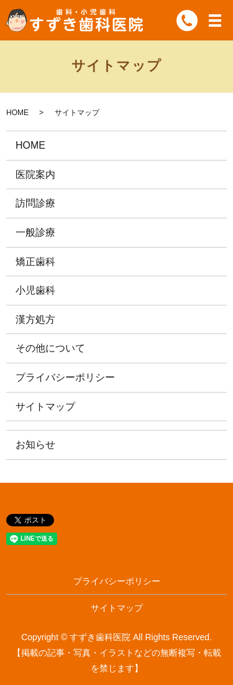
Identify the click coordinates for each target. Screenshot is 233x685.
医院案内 (35, 174)
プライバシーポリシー (65, 377)
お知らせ (35, 444)
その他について (50, 348)
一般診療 (35, 232)
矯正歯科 (35, 261)
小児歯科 (35, 290)
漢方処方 (35, 319)
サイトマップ (45, 406)
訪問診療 (35, 203)
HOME (17, 112)
